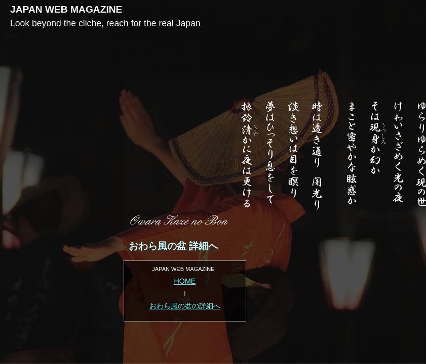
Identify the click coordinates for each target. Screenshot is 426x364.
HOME (185, 281)
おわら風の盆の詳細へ (184, 306)
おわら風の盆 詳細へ (173, 246)
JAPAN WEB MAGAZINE (66, 9)
